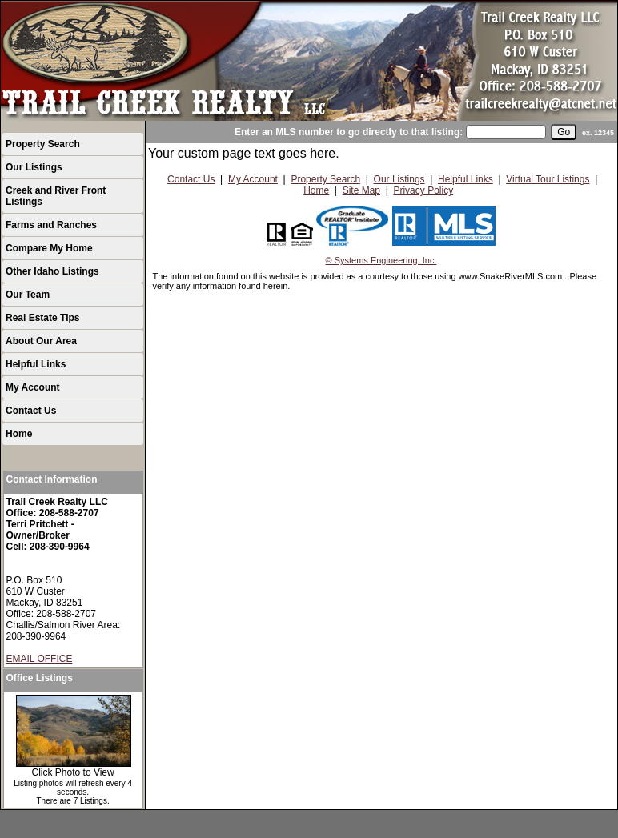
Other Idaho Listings (52, 271)
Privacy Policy (423, 190)
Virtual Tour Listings (547, 179)
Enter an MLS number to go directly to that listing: (349, 132)
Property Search (43, 144)
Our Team (28, 294)
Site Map (361, 190)
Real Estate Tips (42, 317)
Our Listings (34, 167)
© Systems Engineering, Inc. (381, 260)
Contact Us (31, 410)
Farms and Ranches (51, 225)
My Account (33, 387)
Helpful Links (36, 364)
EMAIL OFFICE (39, 658)
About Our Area (41, 341)
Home (19, 433)
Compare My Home (49, 248)
